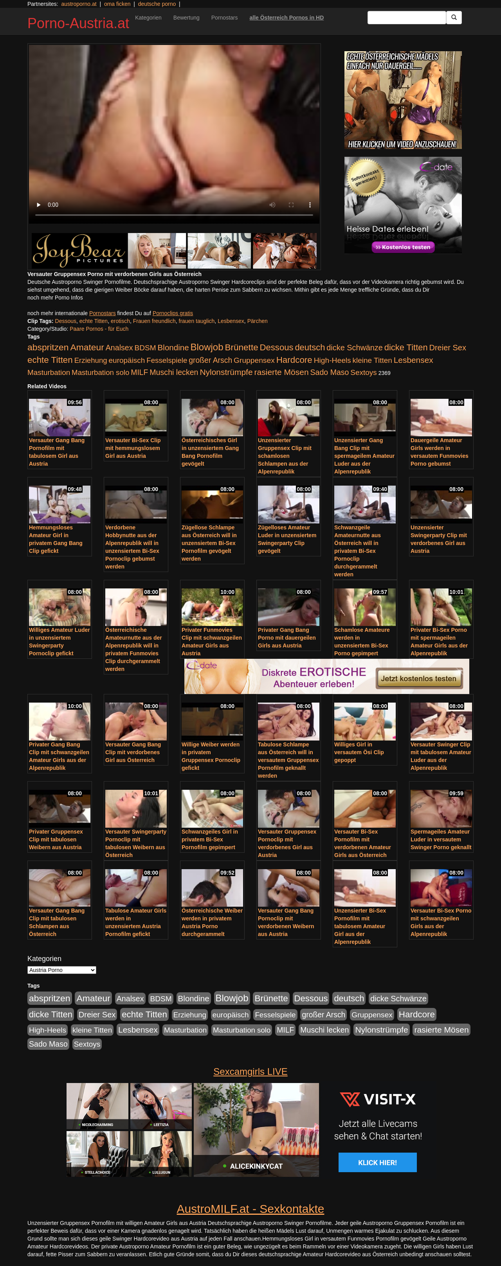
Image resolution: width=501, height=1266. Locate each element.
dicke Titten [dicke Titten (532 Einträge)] (406, 347)
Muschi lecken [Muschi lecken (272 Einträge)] (174, 372)
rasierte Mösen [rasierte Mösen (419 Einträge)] (281, 372)
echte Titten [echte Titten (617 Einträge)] (50, 360)
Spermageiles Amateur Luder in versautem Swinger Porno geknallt (441, 839)
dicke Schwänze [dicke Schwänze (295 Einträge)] (354, 347)
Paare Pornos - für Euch (99, 329)
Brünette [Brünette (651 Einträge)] (241, 347)
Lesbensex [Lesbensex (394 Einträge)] (413, 359)
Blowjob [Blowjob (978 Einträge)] (207, 347)
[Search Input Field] (407, 17)
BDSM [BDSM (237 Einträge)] (145, 348)
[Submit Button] (454, 17)
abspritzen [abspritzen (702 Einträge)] (48, 347)
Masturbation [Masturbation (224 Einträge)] (48, 372)
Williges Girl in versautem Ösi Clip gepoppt (359, 752)
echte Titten (93, 321)
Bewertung (186, 17)
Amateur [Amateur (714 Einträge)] (87, 347)
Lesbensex (231, 321)
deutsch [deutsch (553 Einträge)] (310, 347)
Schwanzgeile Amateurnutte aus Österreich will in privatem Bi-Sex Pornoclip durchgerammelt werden (357, 550)
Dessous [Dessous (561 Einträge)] (277, 347)
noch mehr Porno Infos (55, 297)
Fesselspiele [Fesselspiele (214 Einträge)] (166, 360)
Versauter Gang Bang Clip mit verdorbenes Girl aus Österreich (133, 752)
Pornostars (224, 17)
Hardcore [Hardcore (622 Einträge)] (294, 360)
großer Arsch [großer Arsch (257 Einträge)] (210, 360)
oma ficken (117, 4)
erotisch (120, 321)
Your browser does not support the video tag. (174, 134)
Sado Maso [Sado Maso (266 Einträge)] (329, 372)
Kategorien (148, 17)
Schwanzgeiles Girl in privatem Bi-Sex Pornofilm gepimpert (210, 839)
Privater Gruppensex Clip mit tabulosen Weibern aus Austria (56, 839)
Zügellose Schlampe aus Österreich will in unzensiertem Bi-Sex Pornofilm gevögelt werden (209, 543)
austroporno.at (78, 4)
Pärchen (257, 321)
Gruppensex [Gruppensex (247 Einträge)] (254, 360)
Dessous (65, 321)
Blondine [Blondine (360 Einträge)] (173, 347)
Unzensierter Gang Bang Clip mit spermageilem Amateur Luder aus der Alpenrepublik (364, 456)
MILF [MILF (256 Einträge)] (139, 372)
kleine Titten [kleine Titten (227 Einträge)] (372, 360)
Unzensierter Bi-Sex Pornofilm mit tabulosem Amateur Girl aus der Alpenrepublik (360, 926)
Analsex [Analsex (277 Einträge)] (119, 347)
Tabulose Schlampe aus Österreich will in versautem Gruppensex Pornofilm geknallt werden (288, 760)
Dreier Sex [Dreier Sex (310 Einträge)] (447, 347)
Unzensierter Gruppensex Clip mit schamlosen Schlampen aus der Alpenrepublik (285, 456)
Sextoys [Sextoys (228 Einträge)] (363, 372)
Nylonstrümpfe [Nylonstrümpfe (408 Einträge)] (226, 372)
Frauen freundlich (154, 321)
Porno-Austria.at (78, 23)
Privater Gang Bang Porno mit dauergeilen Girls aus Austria (287, 638)
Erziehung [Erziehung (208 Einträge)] (90, 360)
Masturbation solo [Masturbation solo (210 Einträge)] (100, 372)
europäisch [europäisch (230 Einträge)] (127, 360)
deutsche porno (157, 4)
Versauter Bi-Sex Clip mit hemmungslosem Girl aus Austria (133, 448)
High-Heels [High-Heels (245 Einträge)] (332, 360)
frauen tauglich (197, 321)
